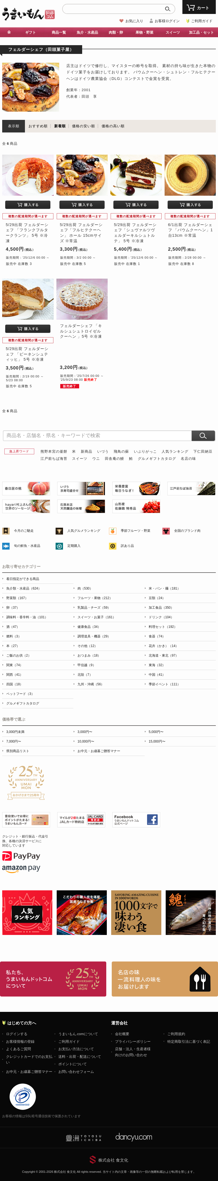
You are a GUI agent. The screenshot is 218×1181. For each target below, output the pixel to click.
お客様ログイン (167, 21)
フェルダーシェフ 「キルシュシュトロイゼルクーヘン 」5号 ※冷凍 (81, 331)
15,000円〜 (157, 741)
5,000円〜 (156, 732)
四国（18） (14, 684)
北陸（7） (85, 675)
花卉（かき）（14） (164, 646)
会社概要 (122, 1034)
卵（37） (13, 608)
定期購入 (74, 546)
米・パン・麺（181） (164, 588)
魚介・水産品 (87, 32)
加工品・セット (201, 32)
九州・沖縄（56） (91, 684)
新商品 (86, 451)
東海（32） (157, 665)
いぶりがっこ (145, 451)
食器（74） (157, 636)
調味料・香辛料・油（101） (27, 617)
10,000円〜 (86, 741)
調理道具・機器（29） (94, 636)
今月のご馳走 (24, 531)
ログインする (16, 1034)
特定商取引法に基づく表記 (188, 1041)
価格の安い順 (83, 126)
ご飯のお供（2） (18, 655)
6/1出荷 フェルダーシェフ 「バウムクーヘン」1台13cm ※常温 (190, 230)
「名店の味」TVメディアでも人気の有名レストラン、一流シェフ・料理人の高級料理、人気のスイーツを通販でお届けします (165, 979)
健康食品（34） (89, 627)
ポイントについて (72, 1064)
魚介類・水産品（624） (23, 588)
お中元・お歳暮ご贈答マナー (99, 751)
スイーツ (173, 32)
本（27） (13, 646)
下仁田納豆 (203, 451)
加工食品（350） (161, 608)
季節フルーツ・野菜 (135, 531)
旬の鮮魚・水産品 (27, 546)
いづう (103, 451)
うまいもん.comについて (78, 1034)
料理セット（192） (163, 627)
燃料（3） (13, 636)
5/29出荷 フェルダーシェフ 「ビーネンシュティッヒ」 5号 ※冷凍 (27, 354)
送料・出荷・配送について (79, 1057)
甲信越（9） (87, 665)
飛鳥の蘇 (121, 451)
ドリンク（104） (161, 617)
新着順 (60, 126)
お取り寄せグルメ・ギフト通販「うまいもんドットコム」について (53, 979)
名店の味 (188, 459)
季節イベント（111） (164, 684)
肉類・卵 (116, 32)
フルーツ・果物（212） (95, 598)
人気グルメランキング (83, 531)
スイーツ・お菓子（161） (97, 617)
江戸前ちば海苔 (54, 459)
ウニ (96, 459)
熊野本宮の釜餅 (54, 451)
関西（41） (14, 675)
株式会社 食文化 (113, 1160)
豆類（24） (157, 598)
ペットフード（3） (20, 694)
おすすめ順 (38, 126)
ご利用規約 (176, 1034)
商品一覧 (59, 32)
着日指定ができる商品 (22, 579)
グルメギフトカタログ (157, 459)
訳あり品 (127, 546)
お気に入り (134, 21)
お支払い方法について (76, 1049)
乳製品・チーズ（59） (94, 608)
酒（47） (13, 627)
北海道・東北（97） (164, 655)
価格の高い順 (113, 126)
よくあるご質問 (18, 1049)
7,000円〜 (13, 741)
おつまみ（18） (89, 655)
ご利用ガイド (202, 21)
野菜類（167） (17, 598)
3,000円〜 (85, 732)
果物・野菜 (144, 32)
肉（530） (85, 588)
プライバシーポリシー (133, 1041)
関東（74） (14, 665)
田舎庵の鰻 (114, 459)
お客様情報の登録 (20, 1041)
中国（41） (157, 675)
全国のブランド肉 (187, 531)
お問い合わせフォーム (76, 1072)
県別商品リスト (17, 751)
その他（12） (87, 646)
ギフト (30, 32)
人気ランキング (175, 451)
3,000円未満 (15, 732)
